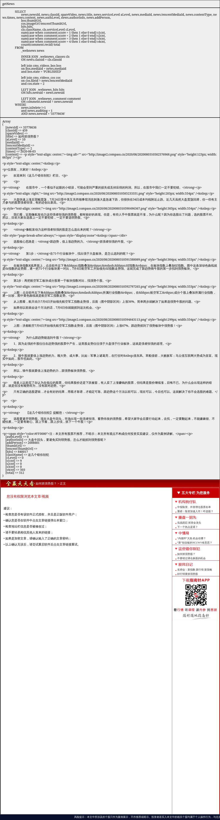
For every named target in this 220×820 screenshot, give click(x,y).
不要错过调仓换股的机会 (191, 558)
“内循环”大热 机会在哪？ (191, 538)
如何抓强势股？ (186, 554)
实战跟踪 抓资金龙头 (189, 522)
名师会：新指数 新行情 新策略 (194, 569)
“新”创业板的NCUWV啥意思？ (194, 542)
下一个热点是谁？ (187, 527)
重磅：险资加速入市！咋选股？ (195, 511)
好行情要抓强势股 (187, 573)
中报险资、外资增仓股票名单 (194, 507)
